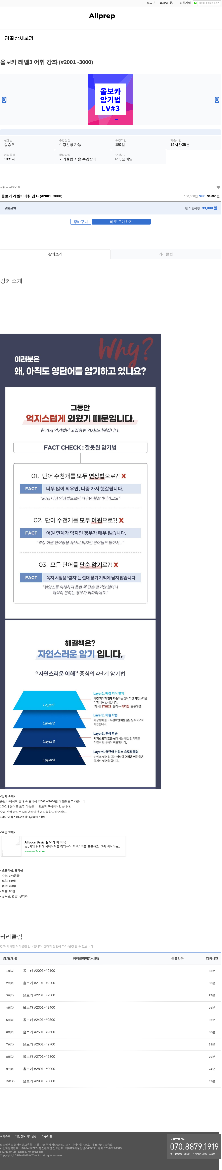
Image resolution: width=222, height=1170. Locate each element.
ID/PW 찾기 (167, 2)
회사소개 (5, 1136)
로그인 (151, 2)
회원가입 (185, 2)
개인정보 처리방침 (26, 1136)
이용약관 (47, 1136)
